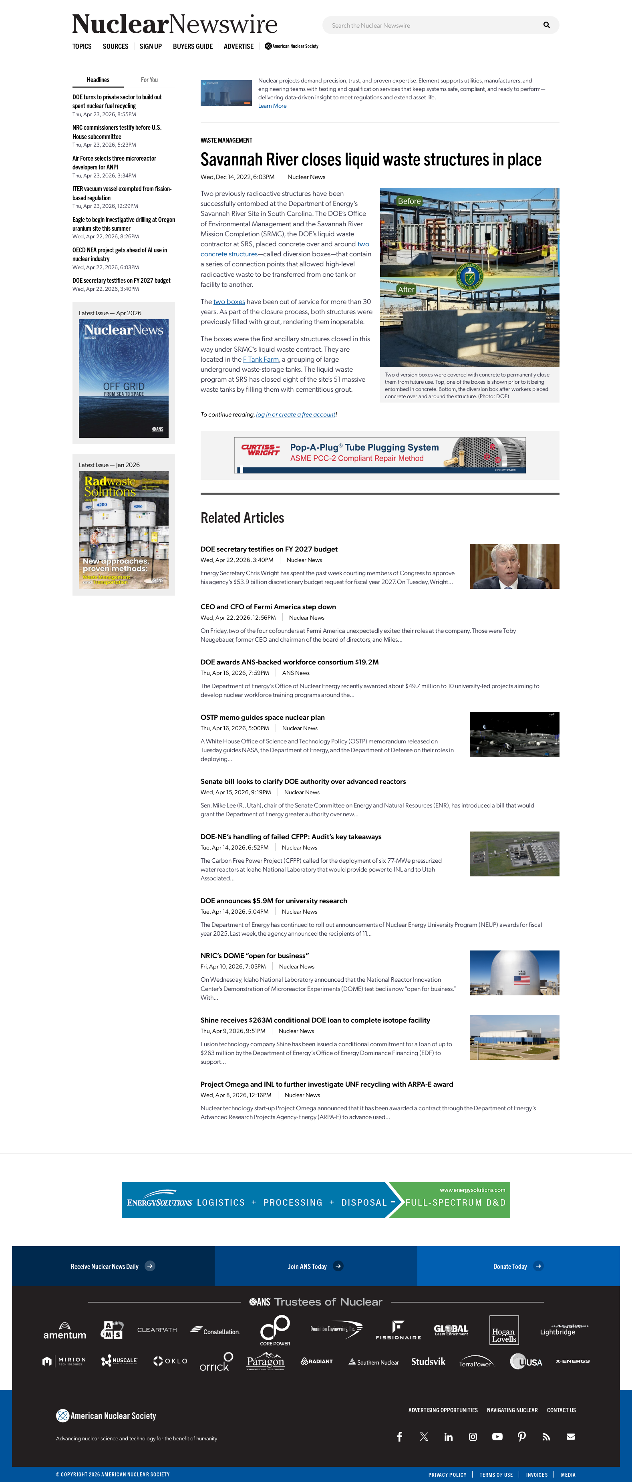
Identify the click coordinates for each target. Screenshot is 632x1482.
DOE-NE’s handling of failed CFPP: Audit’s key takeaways (291, 836)
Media (568, 1474)
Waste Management (226, 140)
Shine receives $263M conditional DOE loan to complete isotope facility (315, 1019)
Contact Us (561, 1410)
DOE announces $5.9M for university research (274, 900)
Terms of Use (496, 1474)
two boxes (229, 301)
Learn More (272, 105)
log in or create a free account (295, 414)
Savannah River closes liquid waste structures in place (371, 158)
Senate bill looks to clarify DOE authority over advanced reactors (303, 780)
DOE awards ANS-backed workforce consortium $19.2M (290, 661)
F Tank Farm (261, 358)
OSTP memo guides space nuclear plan (263, 716)
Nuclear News (306, 176)
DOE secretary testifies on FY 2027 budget (121, 280)
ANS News (296, 673)
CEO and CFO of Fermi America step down (268, 606)
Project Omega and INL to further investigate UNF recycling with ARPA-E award (327, 1083)
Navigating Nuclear (512, 1410)
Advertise (239, 45)
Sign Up (151, 45)
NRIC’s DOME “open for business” (255, 955)
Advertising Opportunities (443, 1410)
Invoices (537, 1474)
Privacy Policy (448, 1474)
